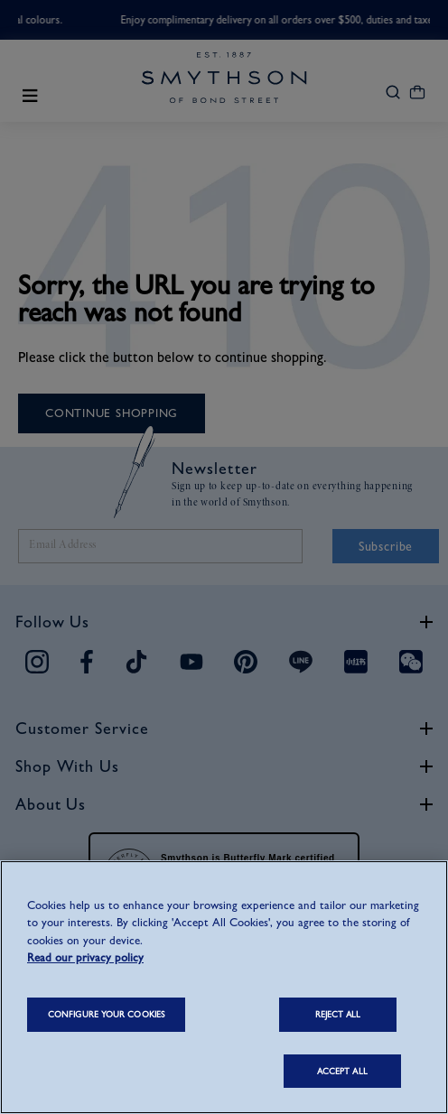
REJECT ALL (338, 1014)
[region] (224, 987)
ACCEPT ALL (342, 1071)
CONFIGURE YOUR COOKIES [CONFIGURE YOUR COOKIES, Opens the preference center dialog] (106, 1014)
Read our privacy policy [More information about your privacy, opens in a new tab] (85, 957)
